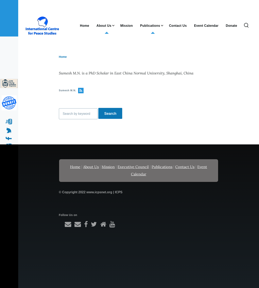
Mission (108, 166)
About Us (91, 166)
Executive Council (133, 166)
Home (63, 56)
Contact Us (184, 166)
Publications (162, 166)
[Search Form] (246, 26)
